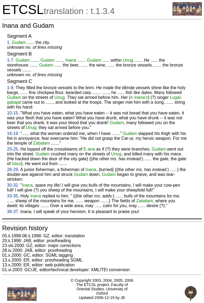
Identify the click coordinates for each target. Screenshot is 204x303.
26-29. (13, 169)
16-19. (13, 133)
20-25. (13, 149)
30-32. (13, 185)
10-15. (13, 113)
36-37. (13, 211)
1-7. (11, 60)
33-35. (13, 196)
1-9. (11, 87)
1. (8, 42)
